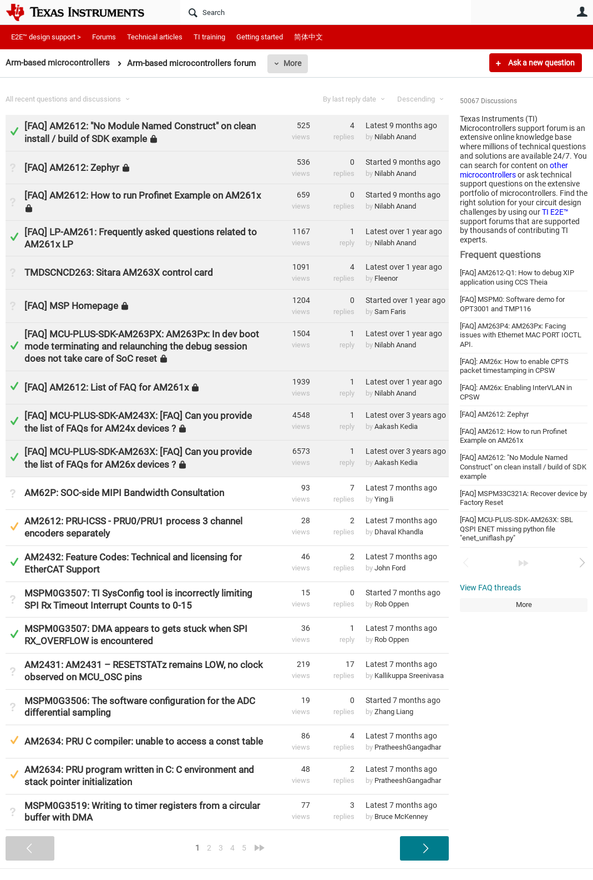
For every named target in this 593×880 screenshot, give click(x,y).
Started (403, 162)
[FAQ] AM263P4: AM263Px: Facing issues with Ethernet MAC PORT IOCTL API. (520, 335)
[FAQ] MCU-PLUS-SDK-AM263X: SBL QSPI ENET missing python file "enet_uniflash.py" (516, 528)
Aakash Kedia (396, 426)
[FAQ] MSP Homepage (71, 305)
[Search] (325, 12)
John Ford (390, 568)
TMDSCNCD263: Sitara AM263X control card (118, 272)
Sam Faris (390, 311)
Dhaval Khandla (398, 532)
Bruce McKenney (401, 816)
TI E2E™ (555, 212)
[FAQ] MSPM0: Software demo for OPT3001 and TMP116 (512, 304)
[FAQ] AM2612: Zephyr (494, 414)
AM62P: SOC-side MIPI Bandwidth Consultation (124, 492)
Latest (401, 125)
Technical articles (155, 37)
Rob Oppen (391, 604)
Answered (14, 131)
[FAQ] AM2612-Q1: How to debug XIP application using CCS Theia (517, 277)
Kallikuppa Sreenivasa (409, 675)
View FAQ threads (490, 587)
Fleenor (386, 278)
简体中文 (308, 37)
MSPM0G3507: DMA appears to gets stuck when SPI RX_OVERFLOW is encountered (135, 634)
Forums (104, 37)
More (292, 63)
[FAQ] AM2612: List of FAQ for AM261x (106, 387)
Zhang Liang (393, 711)
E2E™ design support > (46, 37)
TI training (209, 37)
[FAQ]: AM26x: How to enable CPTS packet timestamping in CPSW (514, 366)
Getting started (259, 37)
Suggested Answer (14, 526)
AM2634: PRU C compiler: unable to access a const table (143, 741)
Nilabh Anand (395, 137)
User (581, 11)
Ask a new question (540, 62)
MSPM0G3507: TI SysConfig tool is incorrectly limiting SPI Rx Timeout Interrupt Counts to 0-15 (138, 599)
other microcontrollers (514, 170)
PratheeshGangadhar (407, 747)
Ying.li (383, 499)
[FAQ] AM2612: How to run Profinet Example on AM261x (513, 436)
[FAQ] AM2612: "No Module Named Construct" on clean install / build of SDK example (523, 466)
